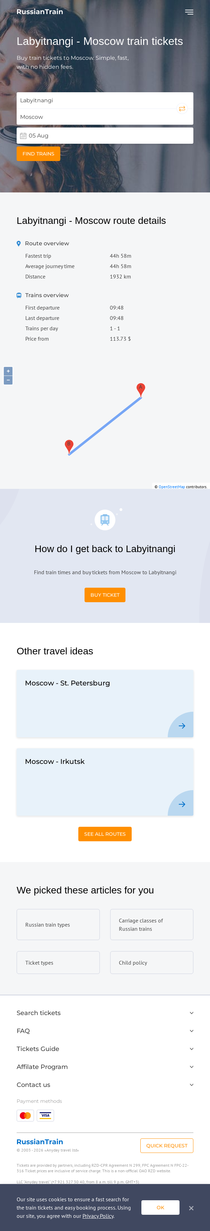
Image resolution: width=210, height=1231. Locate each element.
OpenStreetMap (172, 486)
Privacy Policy (97, 1215)
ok (160, 1207)
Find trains (38, 154)
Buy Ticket (105, 595)
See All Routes (105, 834)
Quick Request (166, 1146)
